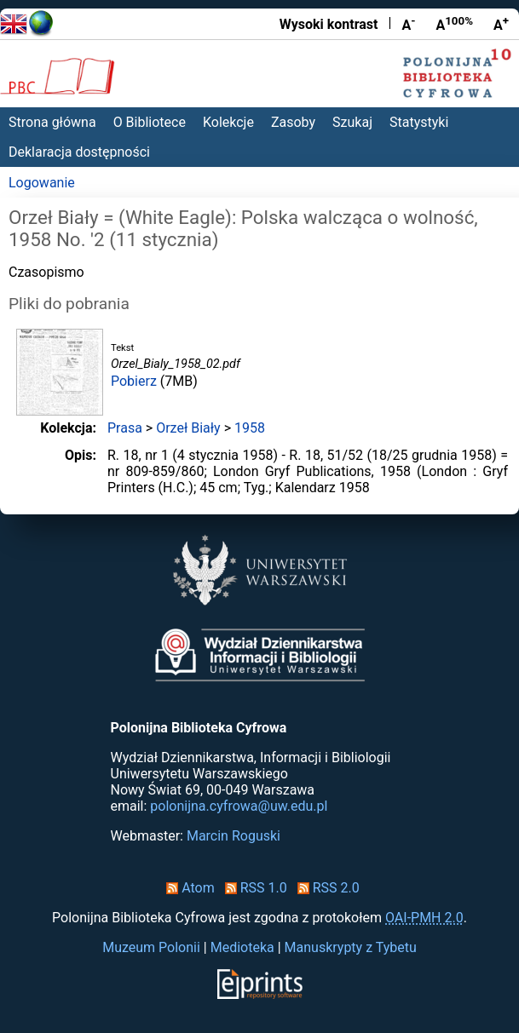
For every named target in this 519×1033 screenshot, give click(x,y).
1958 (249, 428)
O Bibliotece (149, 122)
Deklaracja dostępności (79, 152)
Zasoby (293, 122)
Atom (187, 888)
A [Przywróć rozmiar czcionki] (454, 23)
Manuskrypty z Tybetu (351, 947)
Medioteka (242, 947)
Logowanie (42, 183)
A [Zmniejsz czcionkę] (408, 23)
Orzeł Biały (188, 428)
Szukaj (352, 122)
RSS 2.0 (325, 888)
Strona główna (52, 122)
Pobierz (134, 381)
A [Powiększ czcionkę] (501, 23)
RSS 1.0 (252, 888)
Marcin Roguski (233, 836)
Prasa (124, 428)
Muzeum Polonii (151, 947)
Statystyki (418, 122)
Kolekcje (228, 122)
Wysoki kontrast (329, 24)
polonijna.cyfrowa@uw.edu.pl (238, 806)
